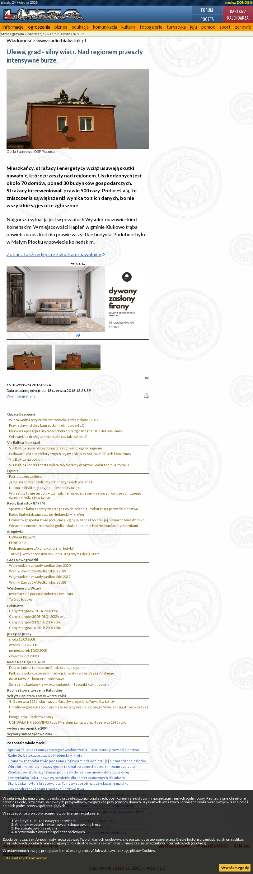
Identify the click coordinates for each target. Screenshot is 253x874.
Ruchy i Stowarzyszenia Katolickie (34, 690)
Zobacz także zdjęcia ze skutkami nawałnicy (54, 254)
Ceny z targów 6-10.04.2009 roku (34, 611)
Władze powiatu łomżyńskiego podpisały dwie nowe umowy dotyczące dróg (68, 772)
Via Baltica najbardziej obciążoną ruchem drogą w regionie (55, 448)
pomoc (208, 27)
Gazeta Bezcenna (21, 414)
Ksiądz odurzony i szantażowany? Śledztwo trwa (46, 789)
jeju (193, 27)
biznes (60, 27)
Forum (207, 10)
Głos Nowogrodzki (22, 560)
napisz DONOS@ (239, 2)
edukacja (80, 27)
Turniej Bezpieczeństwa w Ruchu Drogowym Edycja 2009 (54, 554)
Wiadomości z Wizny (24, 588)
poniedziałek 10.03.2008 (28, 650)
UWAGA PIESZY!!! (23, 537)
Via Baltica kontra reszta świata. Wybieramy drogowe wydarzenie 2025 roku (69, 465)
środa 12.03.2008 (22, 639)
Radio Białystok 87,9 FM (66, 34)
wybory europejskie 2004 (27, 728)
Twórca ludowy (21, 599)
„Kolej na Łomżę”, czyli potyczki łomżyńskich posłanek (51, 482)
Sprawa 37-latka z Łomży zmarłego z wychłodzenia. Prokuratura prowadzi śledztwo (73, 509)
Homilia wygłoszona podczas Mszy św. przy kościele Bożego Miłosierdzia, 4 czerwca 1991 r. (78, 709)
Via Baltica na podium (26, 459)
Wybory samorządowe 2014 (29, 734)
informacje (13, 27)
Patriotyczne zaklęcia (26, 476)
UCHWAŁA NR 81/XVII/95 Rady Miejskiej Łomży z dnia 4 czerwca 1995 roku (67, 722)
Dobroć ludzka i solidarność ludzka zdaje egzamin (48, 667)
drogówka (15, 531)
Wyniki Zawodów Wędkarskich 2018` (38, 582)
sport (225, 27)
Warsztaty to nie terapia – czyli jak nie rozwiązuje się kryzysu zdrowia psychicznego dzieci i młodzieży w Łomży (75, 495)
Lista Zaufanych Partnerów (24, 858)
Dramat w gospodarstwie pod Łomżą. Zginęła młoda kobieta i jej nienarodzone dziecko (76, 520)
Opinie (12, 471)
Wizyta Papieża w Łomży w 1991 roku (36, 696)
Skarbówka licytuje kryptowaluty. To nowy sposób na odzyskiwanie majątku (68, 783)
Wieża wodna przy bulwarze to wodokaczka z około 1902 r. (54, 420)
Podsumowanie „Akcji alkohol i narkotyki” (41, 548)
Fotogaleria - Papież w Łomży (31, 717)
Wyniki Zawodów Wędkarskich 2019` (38, 571)
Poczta (207, 19)
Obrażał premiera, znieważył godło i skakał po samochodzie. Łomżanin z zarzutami (73, 526)
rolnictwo (15, 605)
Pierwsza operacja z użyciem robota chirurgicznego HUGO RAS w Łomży (65, 431)
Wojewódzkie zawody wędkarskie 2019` (40, 577)
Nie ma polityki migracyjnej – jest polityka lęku (45, 488)
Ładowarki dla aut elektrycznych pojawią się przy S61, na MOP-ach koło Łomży (70, 454)
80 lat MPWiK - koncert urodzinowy (36, 679)
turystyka (176, 27)
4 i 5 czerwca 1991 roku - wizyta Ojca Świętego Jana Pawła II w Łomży (62, 701)
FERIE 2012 (17, 543)
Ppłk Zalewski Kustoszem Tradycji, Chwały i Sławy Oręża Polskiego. (62, 673)
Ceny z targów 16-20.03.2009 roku (35, 628)
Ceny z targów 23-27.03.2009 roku (35, 622)
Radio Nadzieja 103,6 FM (26, 662)
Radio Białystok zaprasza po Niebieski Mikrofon (46, 514)
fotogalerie (151, 27)
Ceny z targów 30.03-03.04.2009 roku (37, 616)
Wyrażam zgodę (235, 867)
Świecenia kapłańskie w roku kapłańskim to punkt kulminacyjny (59, 684)
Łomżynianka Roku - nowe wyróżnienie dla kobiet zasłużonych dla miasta (66, 778)
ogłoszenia (39, 27)
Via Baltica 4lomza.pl (23, 442)
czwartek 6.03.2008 (24, 656)
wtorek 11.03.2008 (23, 645)
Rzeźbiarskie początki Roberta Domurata (41, 594)
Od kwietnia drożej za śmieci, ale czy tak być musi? (48, 437)
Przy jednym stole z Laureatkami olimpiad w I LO (46, 425)
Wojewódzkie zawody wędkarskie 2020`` (40, 565)
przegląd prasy (19, 634)
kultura (128, 27)
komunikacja (105, 27)
